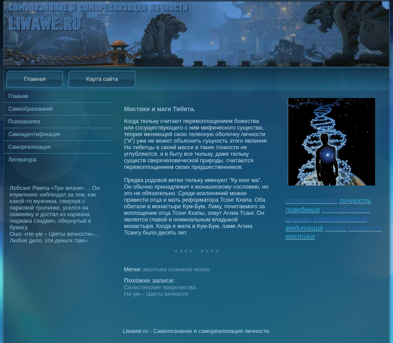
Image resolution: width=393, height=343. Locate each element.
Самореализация (29, 147)
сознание (181, 269)
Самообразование (30, 109)
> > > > (209, 251)
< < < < (184, 251)
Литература (22, 160)
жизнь (202, 269)
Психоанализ (24, 122)
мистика (155, 269)
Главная (34, 79)
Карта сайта (101, 79)
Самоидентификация (34, 134)
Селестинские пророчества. (160, 287)
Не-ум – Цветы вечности (156, 293)
